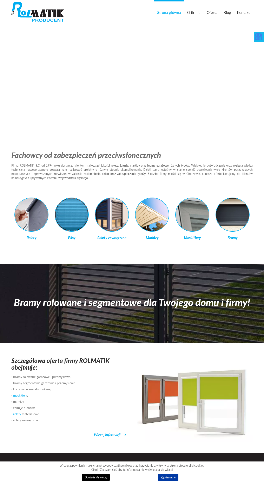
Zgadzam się (168, 477)
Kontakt (243, 12)
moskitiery (20, 395)
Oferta (212, 12)
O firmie (193, 12)
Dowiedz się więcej (96, 477)
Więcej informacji (107, 434)
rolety (17, 414)
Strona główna (169, 12)
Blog (227, 12)
